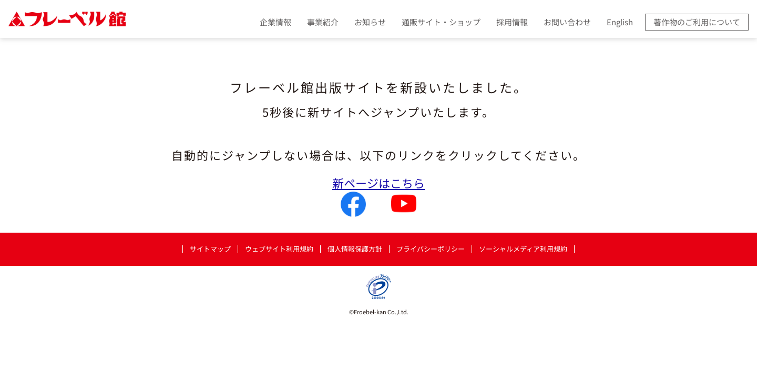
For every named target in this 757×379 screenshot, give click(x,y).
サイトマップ (210, 249)
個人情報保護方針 (355, 249)
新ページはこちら (378, 182)
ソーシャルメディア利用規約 (523, 249)
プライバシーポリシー (430, 249)
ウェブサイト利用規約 (279, 249)
